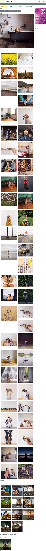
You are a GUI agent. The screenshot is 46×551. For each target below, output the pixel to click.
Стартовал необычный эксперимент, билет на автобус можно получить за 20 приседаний (5, 492)
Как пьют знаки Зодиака (16, 505)
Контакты (41, 1)
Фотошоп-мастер (27, 491)
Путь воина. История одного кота (27, 505)
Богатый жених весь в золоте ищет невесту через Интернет (6, 528)
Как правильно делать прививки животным (4, 548)
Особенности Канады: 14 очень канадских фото (16, 492)
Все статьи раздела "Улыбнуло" (8, 10)
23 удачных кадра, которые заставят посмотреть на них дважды (5, 504)
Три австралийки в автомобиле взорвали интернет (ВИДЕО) (16, 528)
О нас (44, 1)
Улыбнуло (3, 486)
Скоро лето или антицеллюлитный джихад (6, 516)
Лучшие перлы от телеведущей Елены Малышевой (27, 516)
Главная (18, 10)
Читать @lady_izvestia (38, 25)
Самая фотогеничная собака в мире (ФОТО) (16, 517)
